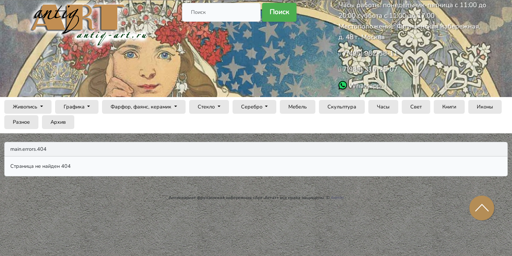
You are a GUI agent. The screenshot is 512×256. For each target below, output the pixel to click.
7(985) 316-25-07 (369, 69)
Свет (416, 106)
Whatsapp (364, 85)
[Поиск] (221, 12)
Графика (75, 106)
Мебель (297, 106)
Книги (449, 106)
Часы (383, 106)
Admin (337, 197)
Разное (21, 122)
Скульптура (341, 106)
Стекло (207, 106)
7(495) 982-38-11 (369, 53)
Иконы (485, 106)
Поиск (279, 12)
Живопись (26, 106)
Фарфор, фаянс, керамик (142, 106)
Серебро (252, 106)
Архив (58, 122)
